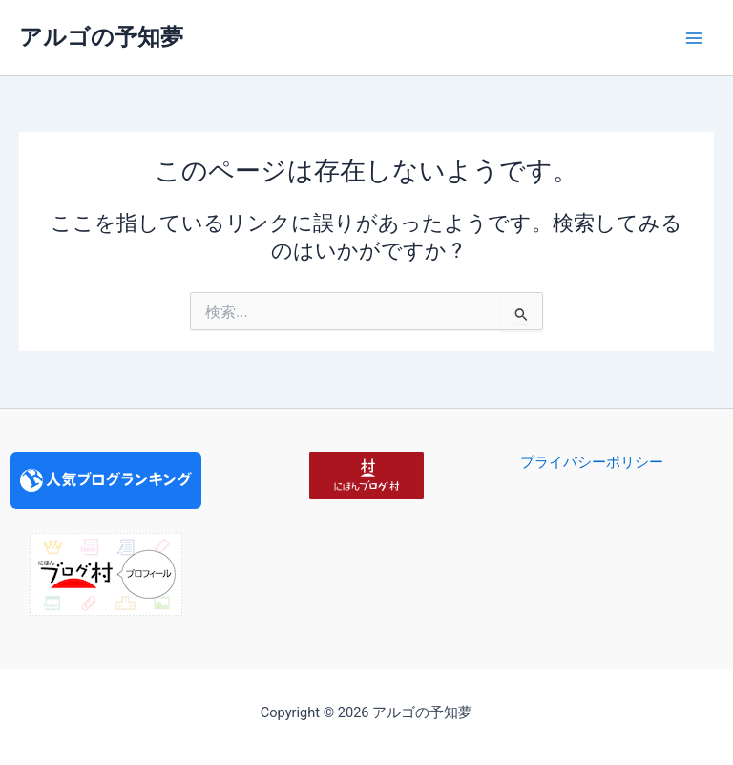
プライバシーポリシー (591, 462)
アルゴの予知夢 (101, 37)
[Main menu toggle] (694, 38)
